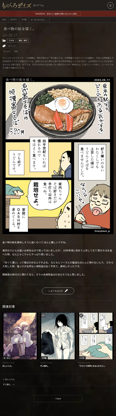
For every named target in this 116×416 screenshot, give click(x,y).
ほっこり (7, 52)
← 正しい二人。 (10, 380)
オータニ (7, 358)
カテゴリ (14, 19)
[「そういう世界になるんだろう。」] (96, 337)
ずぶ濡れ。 (45, 367)
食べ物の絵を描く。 (21, 28)
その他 (25, 19)
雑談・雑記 (23, 41)
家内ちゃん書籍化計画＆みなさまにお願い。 (63, 13)
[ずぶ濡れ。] (58, 337)
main (4, 19)
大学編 (44, 358)
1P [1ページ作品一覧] (6, 316)
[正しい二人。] (20, 337)
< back (58, 400)
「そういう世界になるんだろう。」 (93, 367)
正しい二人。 (8, 367)
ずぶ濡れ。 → (9, 385)
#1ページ (12, 46)
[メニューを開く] (110, 5)
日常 (16, 52)
